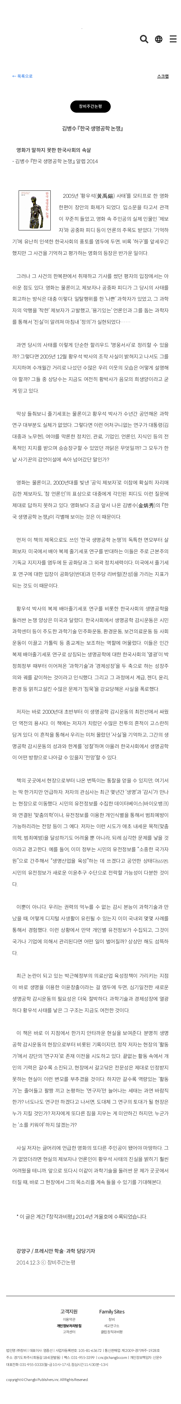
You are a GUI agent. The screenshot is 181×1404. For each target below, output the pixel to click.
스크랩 (163, 76)
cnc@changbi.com (112, 1357)
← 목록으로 (22, 76)
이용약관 (69, 1319)
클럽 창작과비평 (112, 1332)
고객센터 (69, 1332)
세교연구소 (111, 1326)
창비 (111, 1319)
